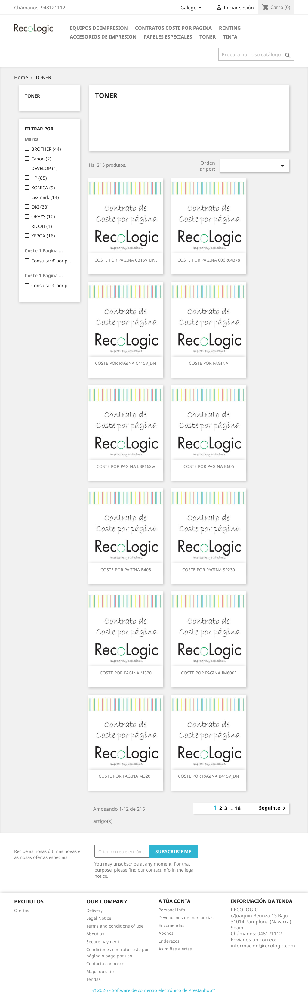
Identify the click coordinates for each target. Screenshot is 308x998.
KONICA (43, 187)
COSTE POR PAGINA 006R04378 (208, 260)
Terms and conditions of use (114, 926)
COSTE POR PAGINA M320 (126, 673)
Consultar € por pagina (51, 261)
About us (95, 934)
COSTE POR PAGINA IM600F (208, 673)
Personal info (172, 910)
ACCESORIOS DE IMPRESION (103, 36)
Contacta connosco (105, 963)
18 (238, 808)
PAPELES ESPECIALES (168, 36)
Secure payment (102, 941)
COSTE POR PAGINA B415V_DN (208, 776)
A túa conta (174, 901)
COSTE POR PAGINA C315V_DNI (125, 260)
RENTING (230, 28)
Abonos (166, 933)
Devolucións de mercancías (186, 917)
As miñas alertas (175, 949)
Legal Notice (98, 918)
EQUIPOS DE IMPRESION (99, 28)
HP (39, 178)
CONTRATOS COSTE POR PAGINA (173, 28)
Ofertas (21, 910)
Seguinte (273, 808)
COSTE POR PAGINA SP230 (208, 569)
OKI (40, 207)
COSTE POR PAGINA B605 (208, 466)
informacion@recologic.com (263, 945)
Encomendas (171, 925)
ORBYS (43, 216)
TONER (207, 36)
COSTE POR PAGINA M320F (125, 776)
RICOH (41, 226)
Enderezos (169, 941)
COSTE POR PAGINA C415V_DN (125, 363)
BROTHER (46, 149)
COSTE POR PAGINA (208, 363)
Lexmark (45, 197)
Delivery (94, 910)
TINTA (230, 36)
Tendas (93, 979)
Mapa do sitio (100, 971)
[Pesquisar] (256, 54)
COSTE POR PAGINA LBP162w (126, 466)
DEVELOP (44, 168)
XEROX (43, 236)
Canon (41, 159)
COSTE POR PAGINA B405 (125, 569)
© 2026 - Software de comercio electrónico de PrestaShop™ (154, 990)
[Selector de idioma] (191, 8)
